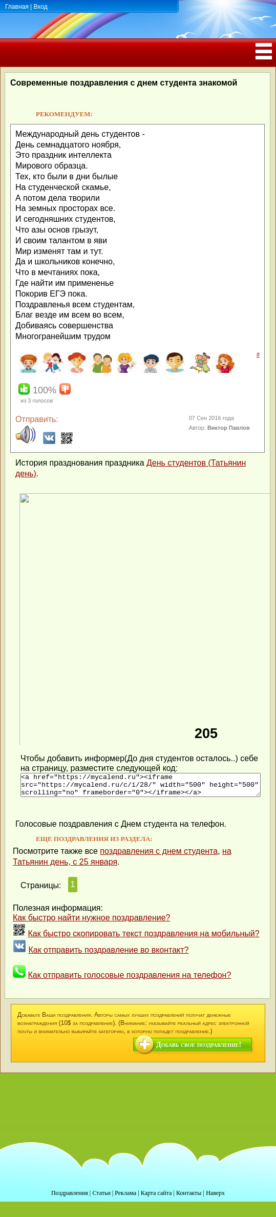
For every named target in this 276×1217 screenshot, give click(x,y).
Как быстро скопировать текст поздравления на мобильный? (143, 938)
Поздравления (69, 1197)
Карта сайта (156, 1197)
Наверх (215, 1197)
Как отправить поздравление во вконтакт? (108, 954)
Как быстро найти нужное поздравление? (92, 922)
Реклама (125, 1197)
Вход (40, 6)
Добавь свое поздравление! (198, 1049)
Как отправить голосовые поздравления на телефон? (129, 979)
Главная (17, 6)
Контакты (189, 1197)
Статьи (101, 1197)
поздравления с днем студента (159, 855)
